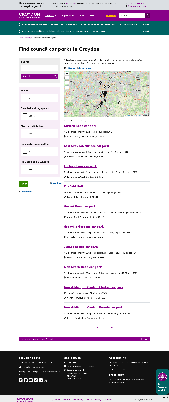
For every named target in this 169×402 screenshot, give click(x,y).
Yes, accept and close (136, 3)
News (93, 15)
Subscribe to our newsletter (34, 367)
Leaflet (127, 115)
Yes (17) (32, 151)
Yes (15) (32, 115)
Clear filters (56, 183)
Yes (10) (32, 169)
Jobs (82, 15)
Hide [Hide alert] (145, 24)
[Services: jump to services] (51, 15)
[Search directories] (39, 76)
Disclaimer (108, 400)
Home (21, 37)
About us (66, 400)
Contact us (72, 362)
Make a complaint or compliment (81, 366)
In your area (67, 15)
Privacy (98, 400)
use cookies (70, 3)
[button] (109, 87)
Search (25, 61)
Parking (28, 37)
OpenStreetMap (137, 115)
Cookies (89, 400)
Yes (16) (32, 98)
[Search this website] (147, 15)
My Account (111, 16)
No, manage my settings (137, 6)
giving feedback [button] (47, 339)
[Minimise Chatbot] (165, 397)
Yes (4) (32, 133)
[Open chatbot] (162, 382)
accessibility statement (125, 370)
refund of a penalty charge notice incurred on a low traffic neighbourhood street (68, 24)
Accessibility (78, 400)
